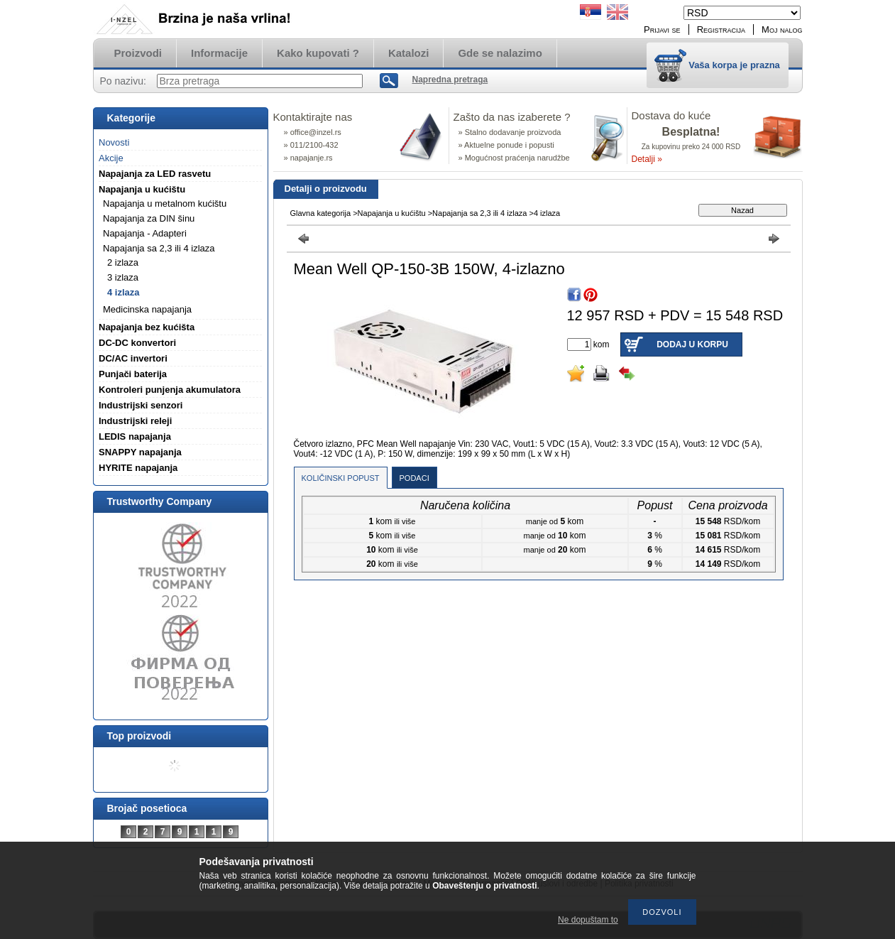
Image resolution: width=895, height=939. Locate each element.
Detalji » (647, 159)
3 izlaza (122, 277)
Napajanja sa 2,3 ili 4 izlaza (479, 213)
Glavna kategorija (320, 213)
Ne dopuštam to (588, 920)
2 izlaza (122, 262)
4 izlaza (123, 292)
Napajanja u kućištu (392, 213)
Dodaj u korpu (692, 344)
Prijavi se (662, 29)
